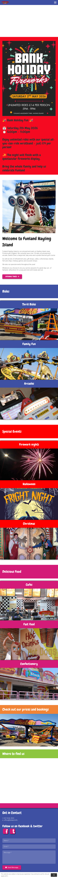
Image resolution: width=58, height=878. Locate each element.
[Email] (29, 846)
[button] (55, 2)
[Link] (29, 709)
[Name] (29, 840)
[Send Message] (11, 867)
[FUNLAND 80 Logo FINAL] (5, 2)
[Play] (29, 730)
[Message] (29, 857)
